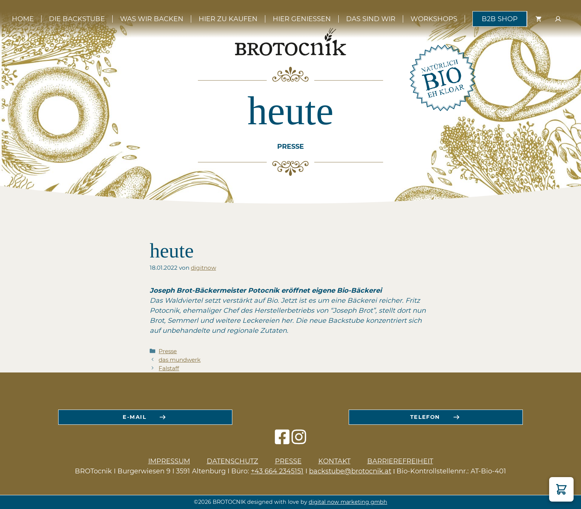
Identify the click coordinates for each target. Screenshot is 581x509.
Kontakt (334, 461)
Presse (168, 351)
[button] (561, 489)
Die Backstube (77, 19)
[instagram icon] (298, 440)
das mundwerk (179, 359)
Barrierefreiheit (400, 461)
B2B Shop (500, 19)
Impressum (169, 461)
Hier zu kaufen (228, 19)
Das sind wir (370, 19)
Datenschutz (232, 461)
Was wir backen (151, 19)
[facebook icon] (282, 440)
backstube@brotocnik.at (350, 471)
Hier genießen (302, 19)
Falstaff (169, 368)
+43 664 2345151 (277, 471)
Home (23, 19)
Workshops (434, 19)
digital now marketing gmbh (348, 502)
